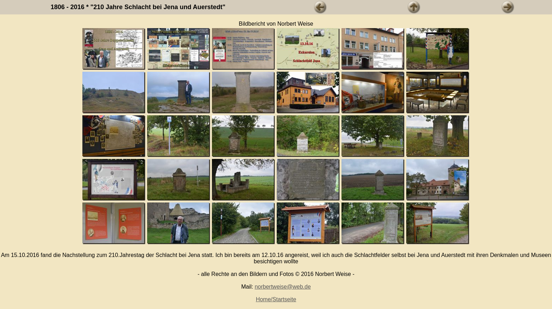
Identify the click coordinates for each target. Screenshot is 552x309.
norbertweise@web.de (282, 287)
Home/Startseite (276, 299)
